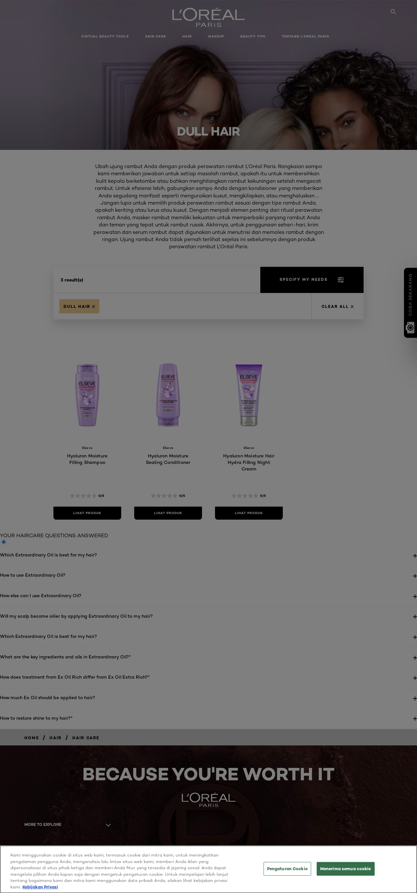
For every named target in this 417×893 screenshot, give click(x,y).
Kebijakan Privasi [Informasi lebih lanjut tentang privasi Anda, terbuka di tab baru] (40, 889)
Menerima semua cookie (345, 871)
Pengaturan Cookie (287, 871)
